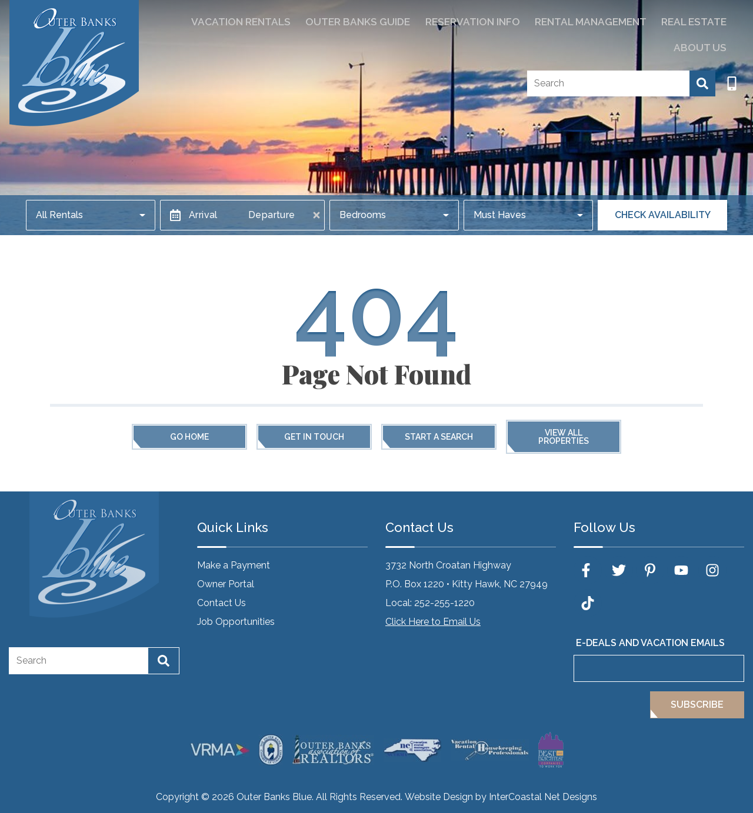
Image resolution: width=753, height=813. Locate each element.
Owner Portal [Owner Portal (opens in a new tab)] (225, 584)
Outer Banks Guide (331, 20)
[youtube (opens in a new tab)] (681, 570)
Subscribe (697, 704)
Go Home (189, 436)
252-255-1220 (444, 602)
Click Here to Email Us (433, 621)
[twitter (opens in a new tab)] (619, 570)
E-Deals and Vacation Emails (650, 642)
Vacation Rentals (225, 20)
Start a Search (439, 436)
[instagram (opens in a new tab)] (712, 570)
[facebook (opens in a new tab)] (588, 570)
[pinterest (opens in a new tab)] (650, 570)
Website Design (439, 796)
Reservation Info (436, 20)
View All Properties (563, 437)
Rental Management (544, 20)
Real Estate (639, 20)
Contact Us (221, 602)
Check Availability (663, 214)
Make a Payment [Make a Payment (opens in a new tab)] (233, 565)
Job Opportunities (236, 621)
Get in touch (314, 436)
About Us (705, 20)
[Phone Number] (732, 55)
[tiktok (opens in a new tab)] (588, 603)
